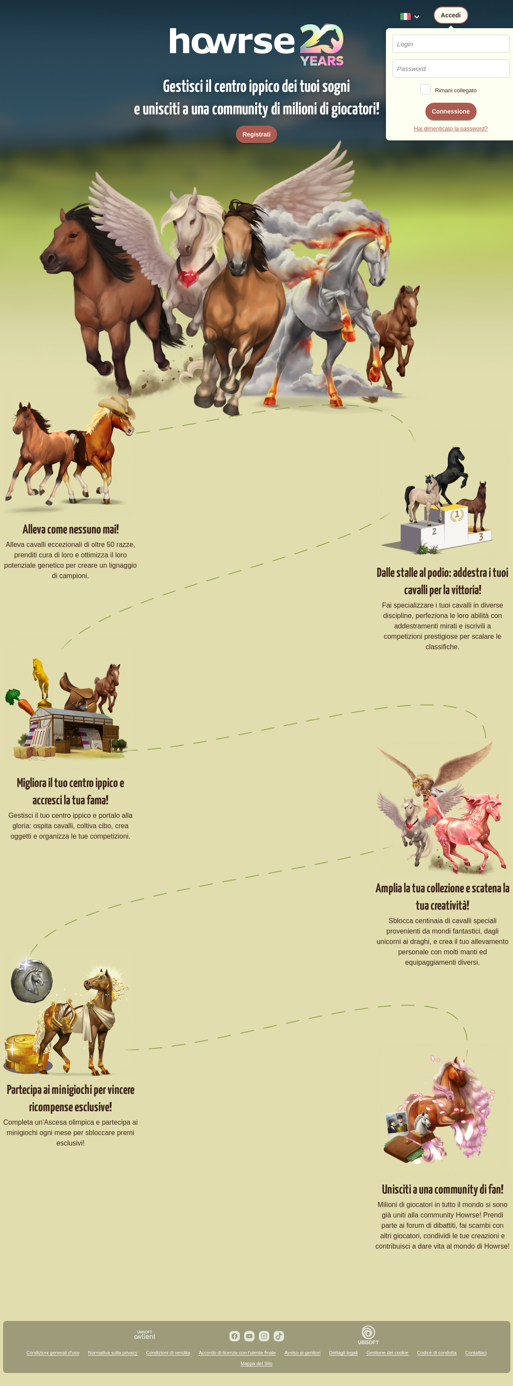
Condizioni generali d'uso (53, 1352)
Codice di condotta (437, 1352)
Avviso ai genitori (302, 1352)
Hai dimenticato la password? (451, 128)
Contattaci (476, 1352)
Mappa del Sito (256, 1363)
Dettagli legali (343, 1352)
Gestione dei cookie (387, 1352)
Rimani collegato (456, 90)
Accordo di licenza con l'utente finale (237, 1352)
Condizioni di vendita (168, 1352)
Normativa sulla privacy (112, 1352)
